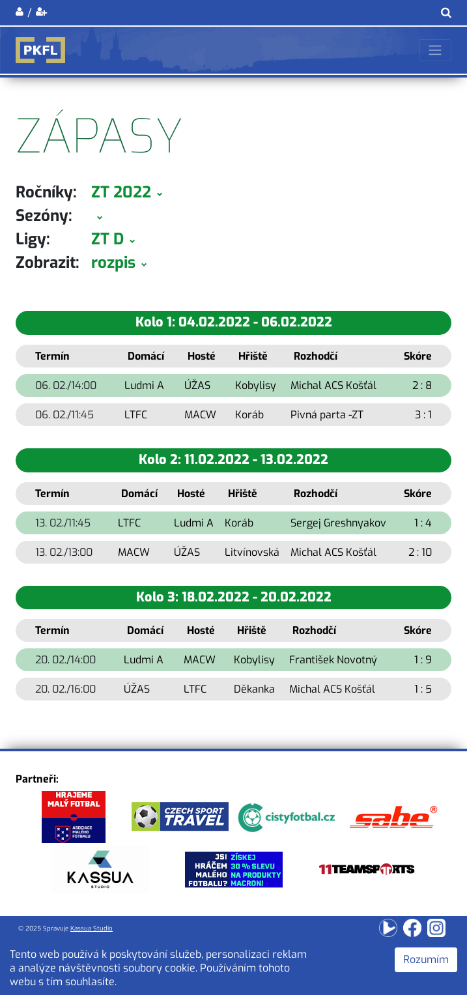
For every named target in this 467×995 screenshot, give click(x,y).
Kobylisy (255, 385)
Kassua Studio (91, 928)
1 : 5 (423, 689)
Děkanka (254, 689)
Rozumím (426, 959)
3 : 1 (423, 415)
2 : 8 (422, 385)
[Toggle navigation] (435, 50)
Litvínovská (252, 552)
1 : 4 (423, 523)
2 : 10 (420, 552)
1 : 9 (423, 660)
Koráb (249, 415)
